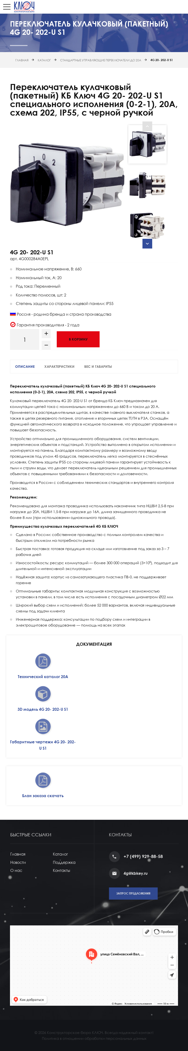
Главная (21, 60)
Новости (24, 862)
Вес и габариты (98, 366)
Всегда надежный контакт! (129, 1032)
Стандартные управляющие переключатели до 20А (100, 60)
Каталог (44, 60)
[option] (67, 184)
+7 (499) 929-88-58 (151, 856)
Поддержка (70, 862)
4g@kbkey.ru (144, 873)
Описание (25, 366)
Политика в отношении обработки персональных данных (94, 1038)
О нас (22, 870)
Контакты (67, 870)
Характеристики (59, 366)
